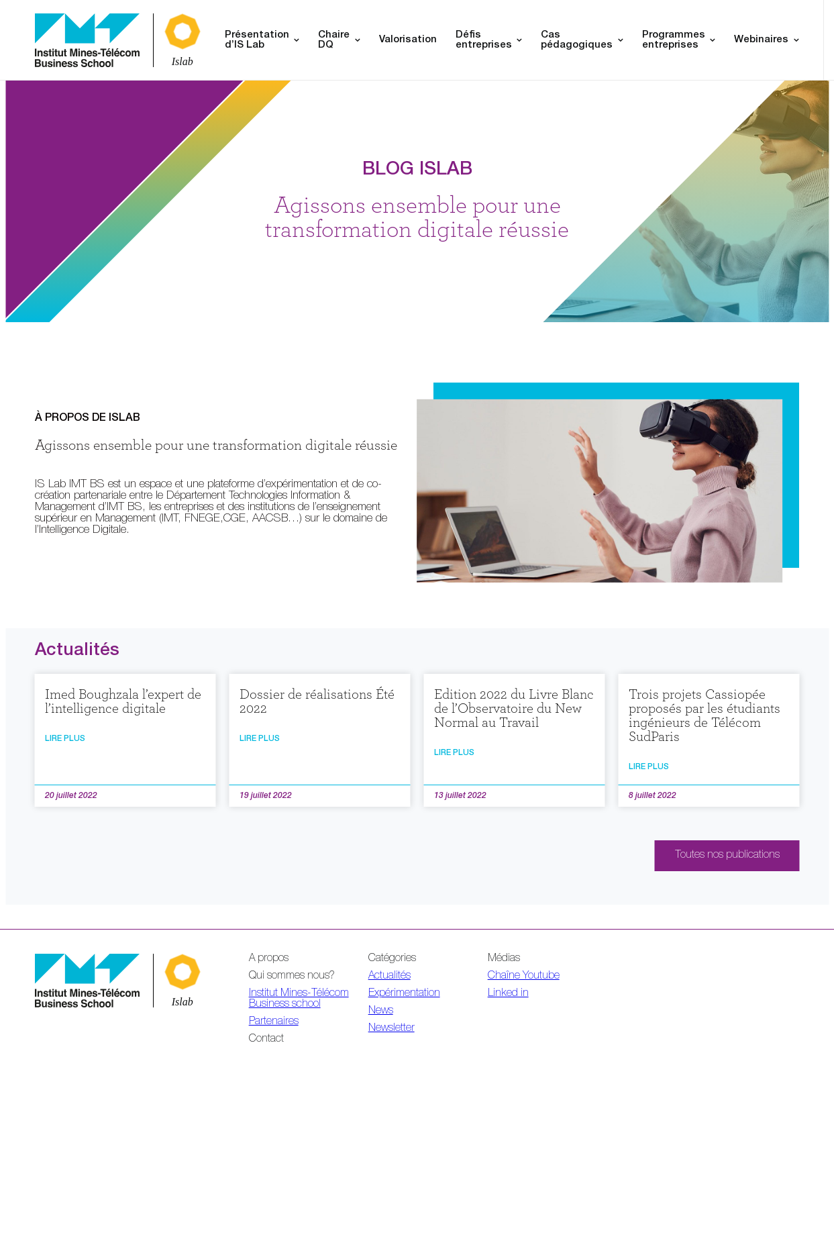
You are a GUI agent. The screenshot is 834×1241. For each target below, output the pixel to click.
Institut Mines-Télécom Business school (299, 999)
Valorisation (408, 40)
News (380, 1011)
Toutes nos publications (727, 855)
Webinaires (761, 40)
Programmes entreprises (673, 40)
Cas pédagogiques (577, 40)
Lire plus (65, 739)
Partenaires (274, 1022)
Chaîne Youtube (524, 976)
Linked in (508, 994)
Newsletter (391, 1029)
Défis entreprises (484, 40)
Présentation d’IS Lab (257, 40)
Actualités (389, 976)
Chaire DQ (334, 40)
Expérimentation (404, 994)
